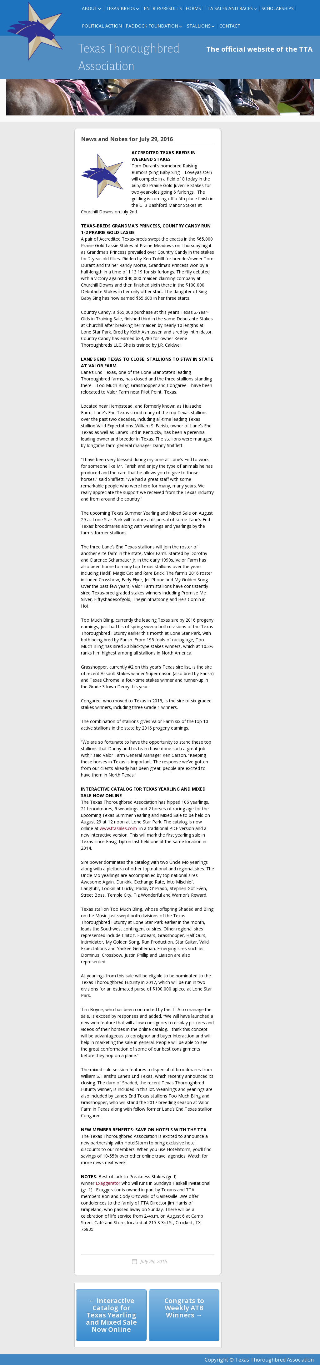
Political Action (102, 26)
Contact (229, 26)
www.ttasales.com (118, 828)
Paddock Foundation (152, 26)
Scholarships (278, 8)
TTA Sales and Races (229, 8)
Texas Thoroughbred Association (129, 57)
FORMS (193, 8)
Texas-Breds (120, 8)
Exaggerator (108, 1183)
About (89, 8)
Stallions (199, 26)
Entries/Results (163, 8)
